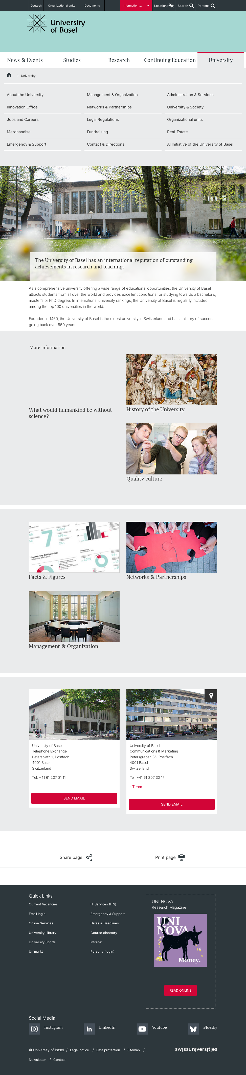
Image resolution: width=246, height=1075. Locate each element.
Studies (72, 59)
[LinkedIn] (100, 1029)
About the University (25, 94)
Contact (59, 1060)
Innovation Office (22, 107)
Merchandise (19, 131)
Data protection (108, 1050)
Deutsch (38, 6)
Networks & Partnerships (109, 107)
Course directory (104, 933)
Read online (180, 990)
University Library (42, 933)
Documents (93, 6)
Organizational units (65, 6)
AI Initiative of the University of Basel (200, 144)
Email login (37, 914)
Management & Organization (112, 94)
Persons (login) (103, 951)
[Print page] (170, 857)
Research (119, 59)
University (221, 59)
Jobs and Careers (23, 119)
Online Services (41, 923)
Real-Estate (177, 131)
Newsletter (37, 1060)
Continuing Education (170, 59)
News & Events (25, 59)
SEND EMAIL (74, 798)
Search (182, 7)
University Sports (42, 942)
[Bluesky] (202, 1029)
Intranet (96, 942)
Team (137, 786)
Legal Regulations (103, 119)
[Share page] (76, 857)
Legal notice (79, 1050)
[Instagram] (46, 1029)
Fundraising (97, 131)
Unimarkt (36, 951)
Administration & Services (190, 94)
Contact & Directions (105, 144)
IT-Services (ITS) (103, 904)
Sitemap (133, 1050)
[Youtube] (152, 1029)
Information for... (133, 6)
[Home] (9, 76)
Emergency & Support (26, 144)
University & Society (185, 107)
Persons (202, 7)
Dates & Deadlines (105, 923)
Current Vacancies (43, 904)
